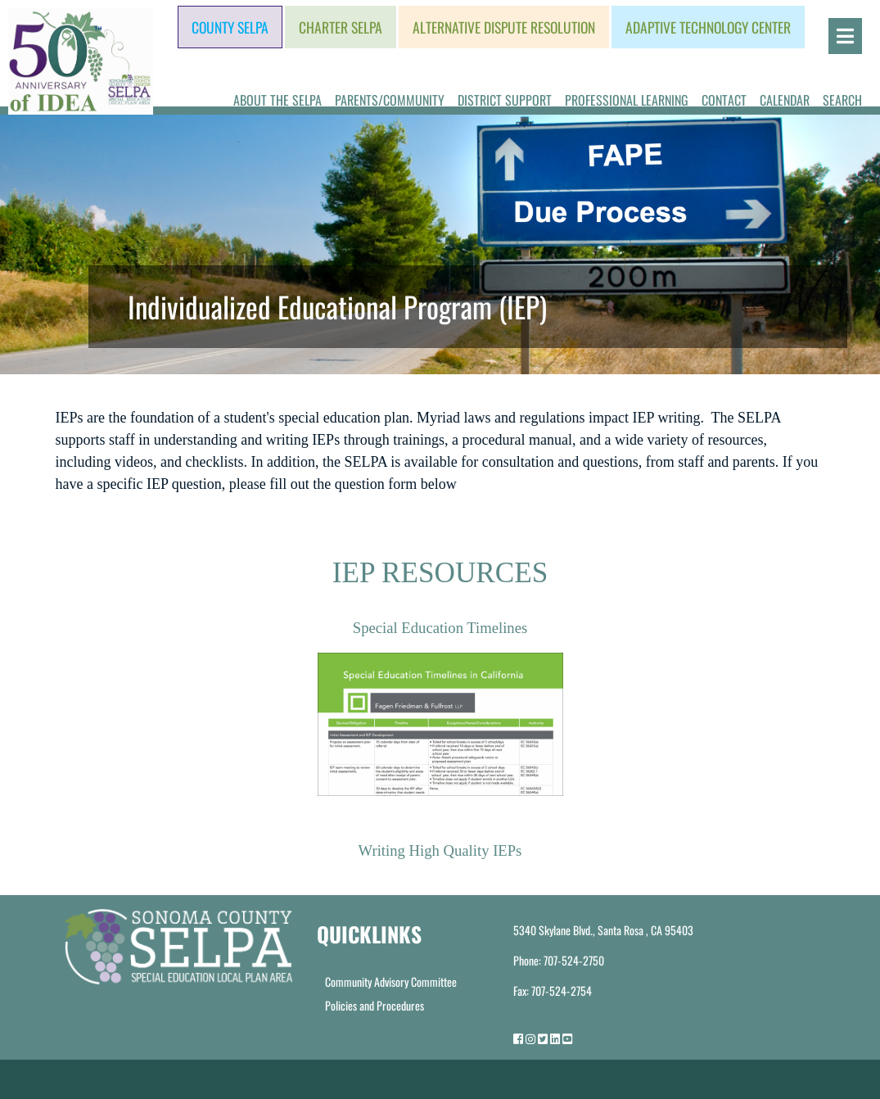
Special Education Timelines (440, 627)
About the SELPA (277, 100)
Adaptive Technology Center (708, 27)
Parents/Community (390, 100)
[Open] (845, 36)
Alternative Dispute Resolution (504, 27)
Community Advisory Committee (391, 981)
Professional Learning (626, 100)
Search (842, 100)
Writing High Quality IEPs (440, 850)
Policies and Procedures (374, 1005)
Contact (724, 100)
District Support (505, 100)
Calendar (785, 100)
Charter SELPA (340, 27)
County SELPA (230, 27)
